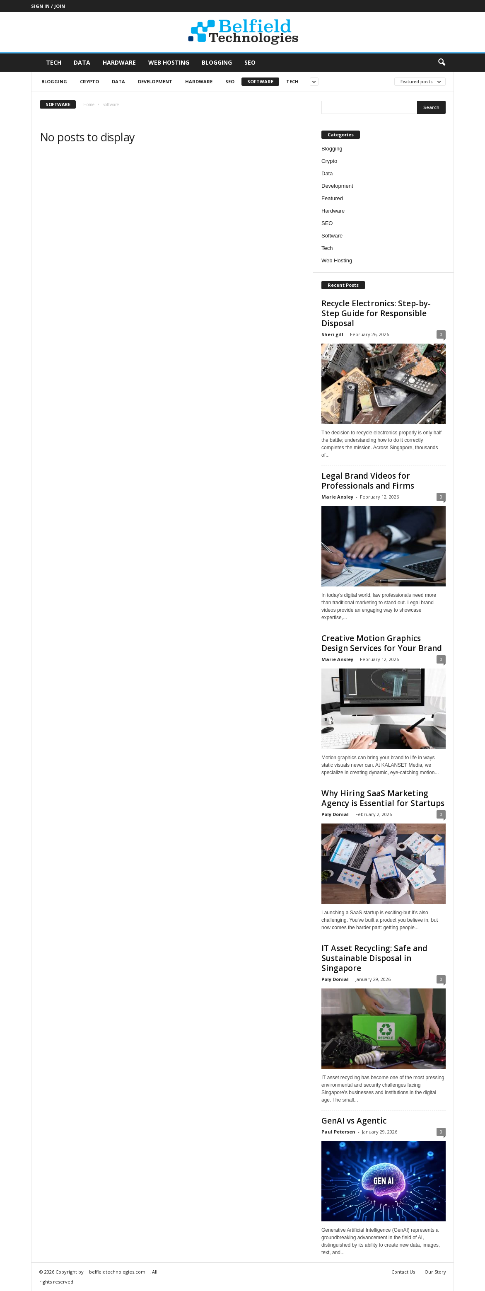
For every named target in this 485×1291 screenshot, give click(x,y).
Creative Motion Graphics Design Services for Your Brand (381, 643)
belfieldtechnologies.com (117, 1272)
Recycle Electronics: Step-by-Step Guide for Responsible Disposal (376, 313)
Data (82, 62)
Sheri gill (332, 334)
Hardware (119, 62)
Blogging (217, 62)
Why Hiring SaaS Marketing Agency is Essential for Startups (382, 798)
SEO (250, 62)
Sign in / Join (48, 6)
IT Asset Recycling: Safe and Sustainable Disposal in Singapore (374, 958)
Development (155, 81)
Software (260, 81)
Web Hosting (168, 62)
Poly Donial (335, 814)
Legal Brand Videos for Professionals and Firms (367, 480)
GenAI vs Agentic (353, 1120)
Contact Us (403, 1272)
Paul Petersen (338, 1132)
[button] (441, 62)
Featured (332, 198)
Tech (53, 62)
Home (88, 104)
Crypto (89, 81)
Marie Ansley (337, 497)
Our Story (435, 1272)
